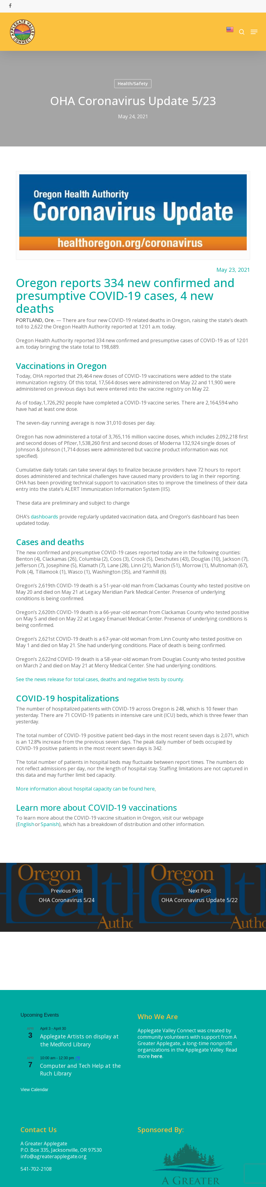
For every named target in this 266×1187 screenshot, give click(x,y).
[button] (254, 32)
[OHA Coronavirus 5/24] (66, 897)
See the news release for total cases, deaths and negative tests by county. (100, 679)
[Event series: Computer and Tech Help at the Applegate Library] (78, 1058)
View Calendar (34, 1089)
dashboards (44, 516)
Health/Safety (133, 83)
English (25, 824)
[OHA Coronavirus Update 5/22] (199, 897)
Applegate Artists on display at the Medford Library (79, 1040)
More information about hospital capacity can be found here (85, 788)
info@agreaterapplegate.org (53, 1156)
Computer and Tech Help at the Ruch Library (80, 1069)
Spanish (50, 824)
